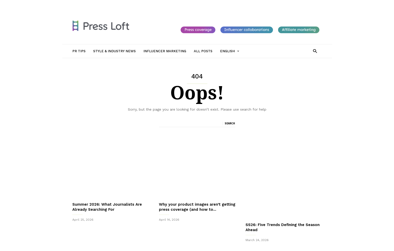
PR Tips (102, 4)
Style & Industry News (130, 4)
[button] (315, 50)
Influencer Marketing (167, 4)
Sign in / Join (82, 4)
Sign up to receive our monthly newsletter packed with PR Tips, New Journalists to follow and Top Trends (197, 235)
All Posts (195, 4)
